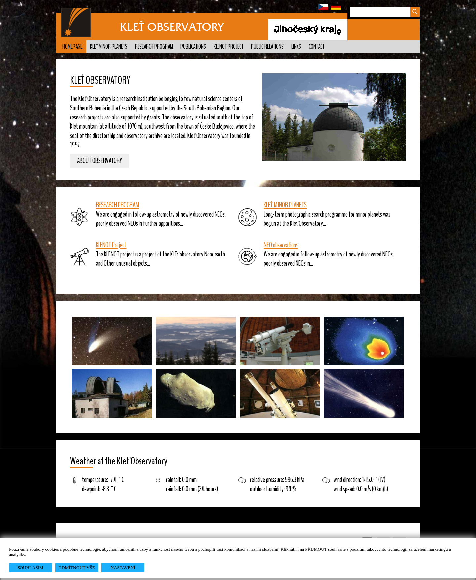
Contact (316, 46)
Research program (154, 46)
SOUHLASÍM (30, 567)
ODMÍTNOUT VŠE (77, 567)
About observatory (99, 161)
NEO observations (281, 245)
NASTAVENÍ (123, 567)
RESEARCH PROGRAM (117, 205)
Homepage (72, 46)
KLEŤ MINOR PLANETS (285, 205)
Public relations (267, 46)
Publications (193, 46)
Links (296, 46)
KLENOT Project (228, 46)
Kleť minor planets (108, 46)
